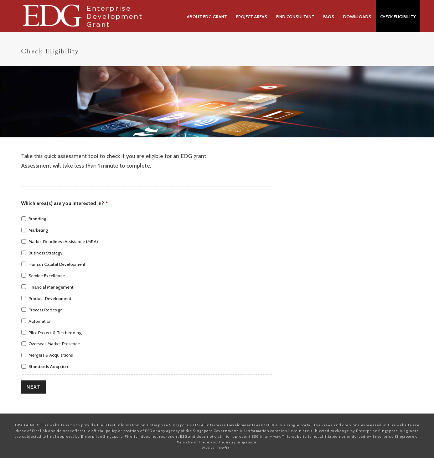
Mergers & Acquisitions (51, 355)
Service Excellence (47, 275)
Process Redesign (46, 309)
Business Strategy (45, 253)
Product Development (50, 298)
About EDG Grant (207, 16)
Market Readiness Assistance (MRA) (63, 241)
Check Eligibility (398, 16)
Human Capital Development (57, 264)
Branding (37, 218)
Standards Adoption (48, 366)
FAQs (328, 16)
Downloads (357, 16)
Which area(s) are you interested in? (64, 203)
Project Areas (251, 16)
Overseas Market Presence (54, 343)
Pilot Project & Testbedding (55, 332)
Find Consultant (295, 16)
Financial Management (51, 287)
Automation (40, 321)
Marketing (38, 230)
